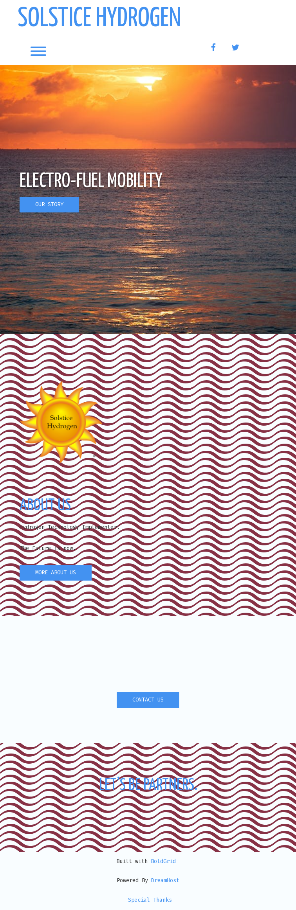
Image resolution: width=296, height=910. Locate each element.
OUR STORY (49, 204)
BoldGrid (163, 861)
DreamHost (165, 880)
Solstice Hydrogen (99, 19)
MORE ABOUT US (55, 572)
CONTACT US (148, 699)
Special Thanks (150, 900)
